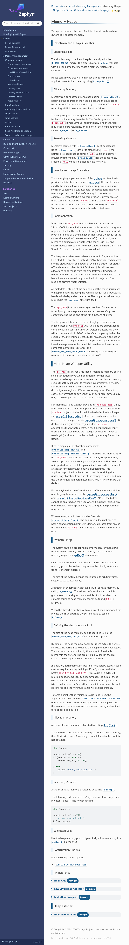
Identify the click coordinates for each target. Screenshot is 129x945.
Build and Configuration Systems (19, 143)
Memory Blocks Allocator (19, 92)
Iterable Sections (13, 126)
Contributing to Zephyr (14, 156)
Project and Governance (15, 161)
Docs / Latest (58, 6)
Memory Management (15, 55)
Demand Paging (15, 96)
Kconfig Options (11, 197)
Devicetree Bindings (13, 202)
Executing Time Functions (17, 109)
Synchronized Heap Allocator (20, 64)
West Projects (10, 206)
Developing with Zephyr (15, 34)
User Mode (10, 51)
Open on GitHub (64, 10)
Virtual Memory (14, 100)
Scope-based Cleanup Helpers (19, 135)
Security (7, 165)
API (5, 193)
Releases (7, 182)
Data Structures (12, 105)
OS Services (9, 139)
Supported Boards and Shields (18, 178)
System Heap (14, 76)
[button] (37, 23)
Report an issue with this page (93, 10)
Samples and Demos (13, 174)
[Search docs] (22, 23)
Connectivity (9, 148)
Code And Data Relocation (18, 130)
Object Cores (11, 113)
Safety (6, 169)
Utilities (9, 122)
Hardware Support (12, 152)
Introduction (9, 30)
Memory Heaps (13, 60)
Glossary (7, 210)
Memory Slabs (14, 88)
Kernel (5, 38)
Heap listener (15, 80)
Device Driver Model (15, 47)
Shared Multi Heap (16, 84)
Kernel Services (12, 43)
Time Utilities (11, 118)
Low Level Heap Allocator (19, 68)
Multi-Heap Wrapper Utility (20, 72)
